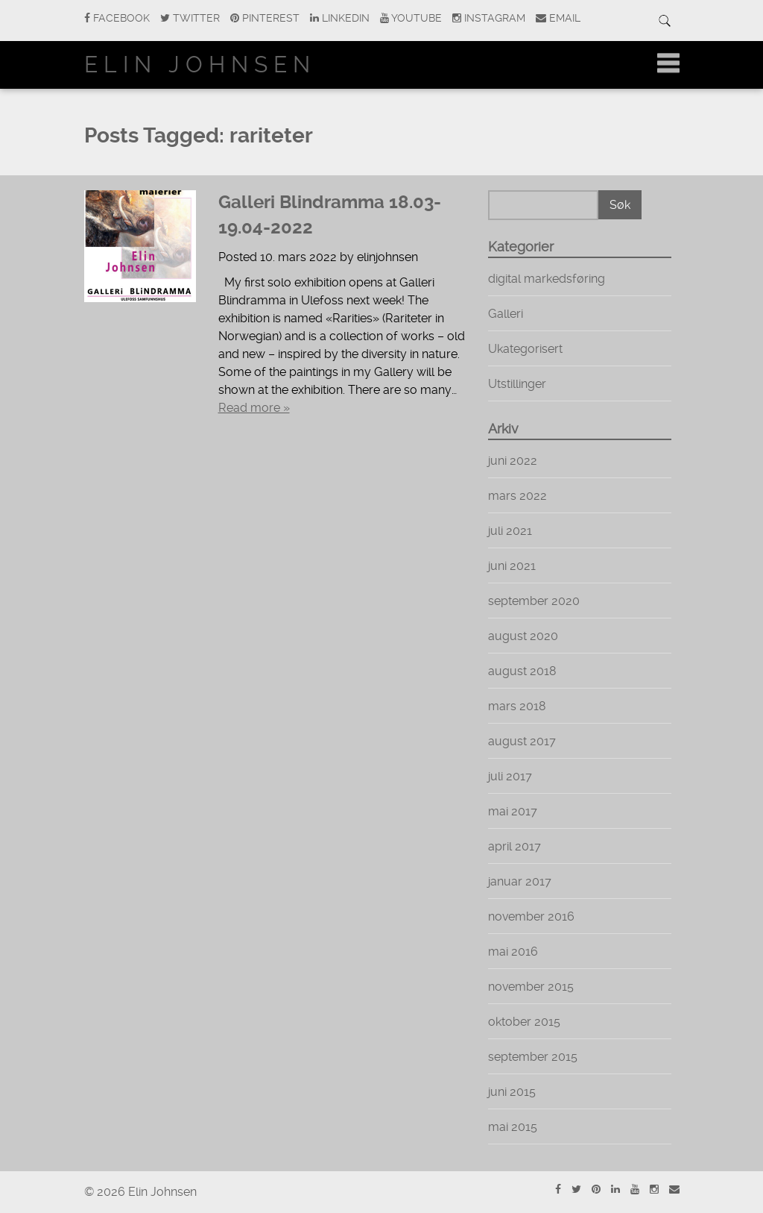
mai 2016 (513, 951)
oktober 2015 (524, 1022)
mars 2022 (517, 496)
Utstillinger (517, 384)
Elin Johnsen (200, 64)
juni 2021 (512, 566)
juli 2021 (510, 531)
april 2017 (514, 846)
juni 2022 (512, 461)
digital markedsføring (546, 279)
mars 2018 (517, 706)
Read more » (254, 408)
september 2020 (534, 601)
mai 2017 (512, 811)
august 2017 (522, 741)
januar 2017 (519, 881)
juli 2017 (510, 776)
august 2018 (522, 671)
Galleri (505, 314)
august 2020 (523, 636)
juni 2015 (512, 1092)
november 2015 (531, 987)
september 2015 (532, 1057)
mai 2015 (512, 1127)
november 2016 (531, 916)
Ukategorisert (525, 349)
